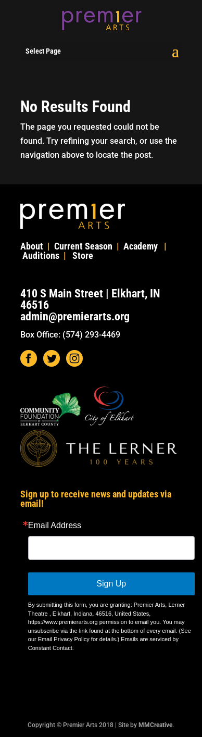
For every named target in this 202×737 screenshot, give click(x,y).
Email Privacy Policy (64, 639)
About (31, 246)
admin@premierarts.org (75, 316)
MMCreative (155, 725)
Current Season (83, 246)
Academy (140, 246)
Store (82, 255)
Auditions (40, 255)
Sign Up (111, 583)
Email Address (54, 525)
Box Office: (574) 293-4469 (70, 335)
